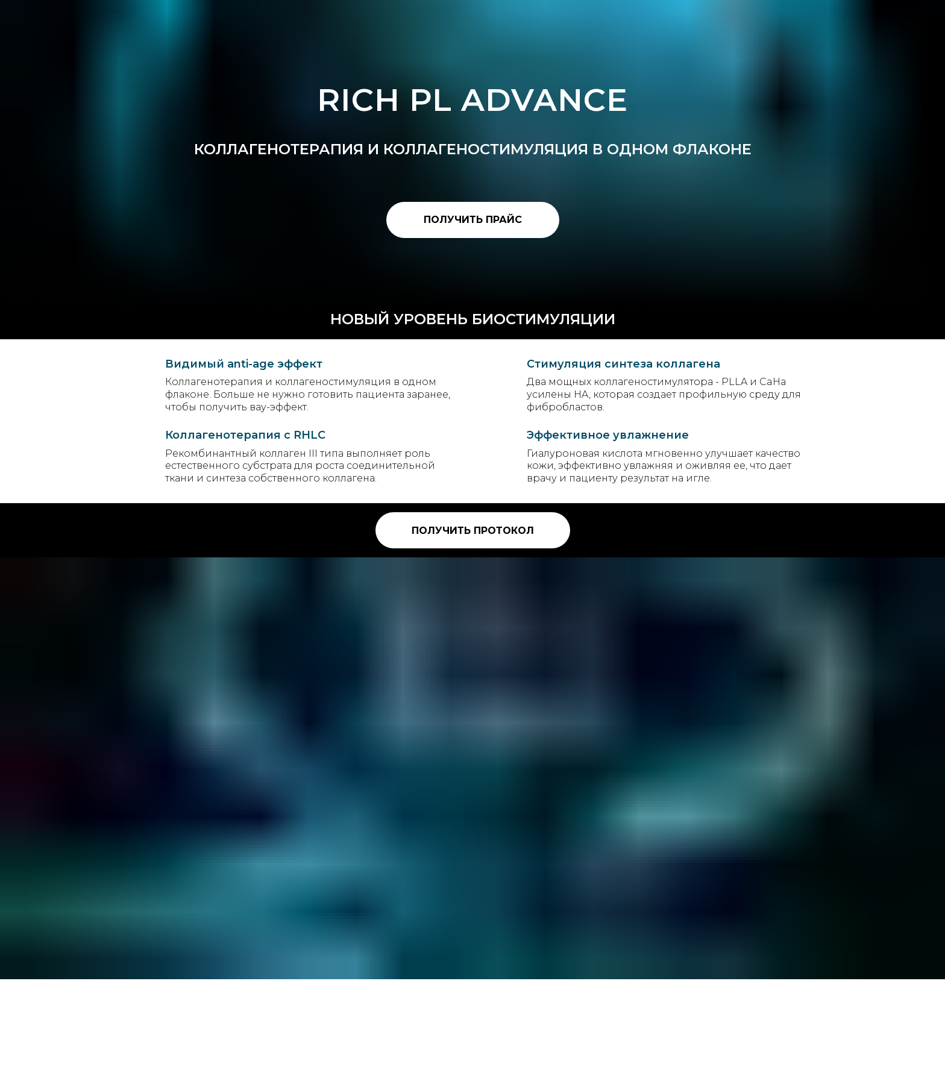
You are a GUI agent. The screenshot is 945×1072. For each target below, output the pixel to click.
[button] (472, 220)
